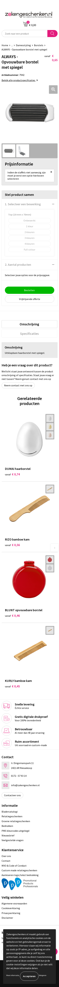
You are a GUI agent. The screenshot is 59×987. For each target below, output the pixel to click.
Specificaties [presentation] (29, 333)
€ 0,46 (12, 615)
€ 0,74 (12, 474)
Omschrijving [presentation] (29, 324)
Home (5, 45)
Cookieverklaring (11, 908)
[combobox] (25, 33)
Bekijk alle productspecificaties (20, 80)
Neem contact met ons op (18, 385)
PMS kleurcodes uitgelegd (15, 830)
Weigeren (42, 975)
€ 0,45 (12, 686)
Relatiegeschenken (12, 816)
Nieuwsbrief (8, 835)
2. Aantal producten (18, 264)
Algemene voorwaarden (14, 903)
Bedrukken (7, 825)
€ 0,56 (12, 545)
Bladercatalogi (10, 811)
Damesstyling (23, 45)
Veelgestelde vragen (12, 840)
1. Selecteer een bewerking (23, 204)
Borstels (38, 45)
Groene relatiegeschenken (16, 821)
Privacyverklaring (11, 913)
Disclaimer (7, 917)
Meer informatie (12, 975)
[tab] (29, 324)
